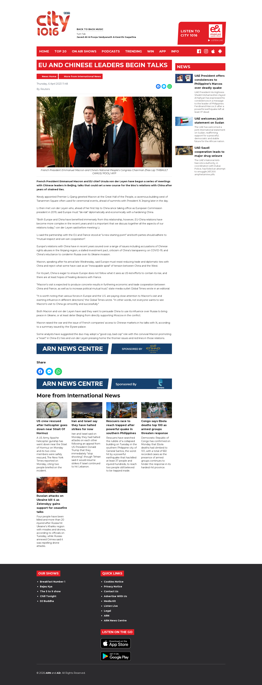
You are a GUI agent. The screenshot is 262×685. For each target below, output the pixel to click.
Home (44, 51)
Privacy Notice (113, 586)
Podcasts (111, 51)
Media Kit (110, 601)
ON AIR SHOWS (84, 51)
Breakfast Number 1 (52, 581)
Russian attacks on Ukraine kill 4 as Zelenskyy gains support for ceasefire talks (52, 495)
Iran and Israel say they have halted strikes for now (87, 416)
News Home (49, 76)
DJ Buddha (47, 601)
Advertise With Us (115, 596)
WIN (150, 51)
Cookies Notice (113, 581)
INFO (175, 51)
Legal (107, 610)
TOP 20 (60, 51)
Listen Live (111, 605)
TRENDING (133, 51)
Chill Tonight (48, 596)
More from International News (82, 76)
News (183, 66)
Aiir (59, 672)
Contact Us (111, 591)
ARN (106, 615)
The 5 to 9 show (50, 591)
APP (162, 51)
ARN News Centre (115, 620)
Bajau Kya (46, 586)
